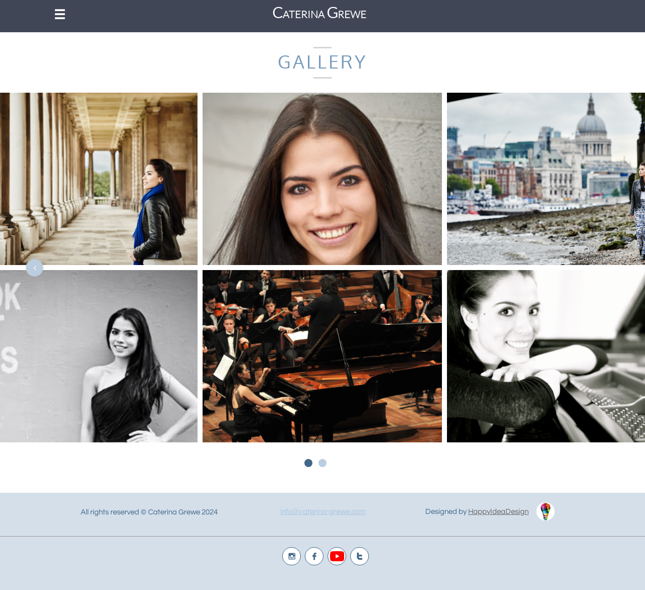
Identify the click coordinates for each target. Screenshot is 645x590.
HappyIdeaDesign (498, 511)
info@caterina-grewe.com (323, 511)
